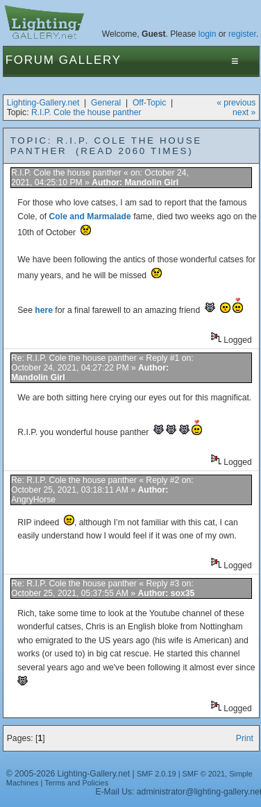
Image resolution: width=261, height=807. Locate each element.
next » (244, 112)
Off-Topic (149, 103)
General (106, 103)
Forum (30, 60)
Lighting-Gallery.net (43, 103)
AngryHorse (33, 499)
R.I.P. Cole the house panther (86, 112)
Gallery (90, 60)
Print (244, 738)
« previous (236, 103)
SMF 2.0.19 (156, 774)
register (242, 34)
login (208, 34)
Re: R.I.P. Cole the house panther (74, 358)
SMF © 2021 (204, 774)
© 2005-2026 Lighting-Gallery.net (68, 774)
